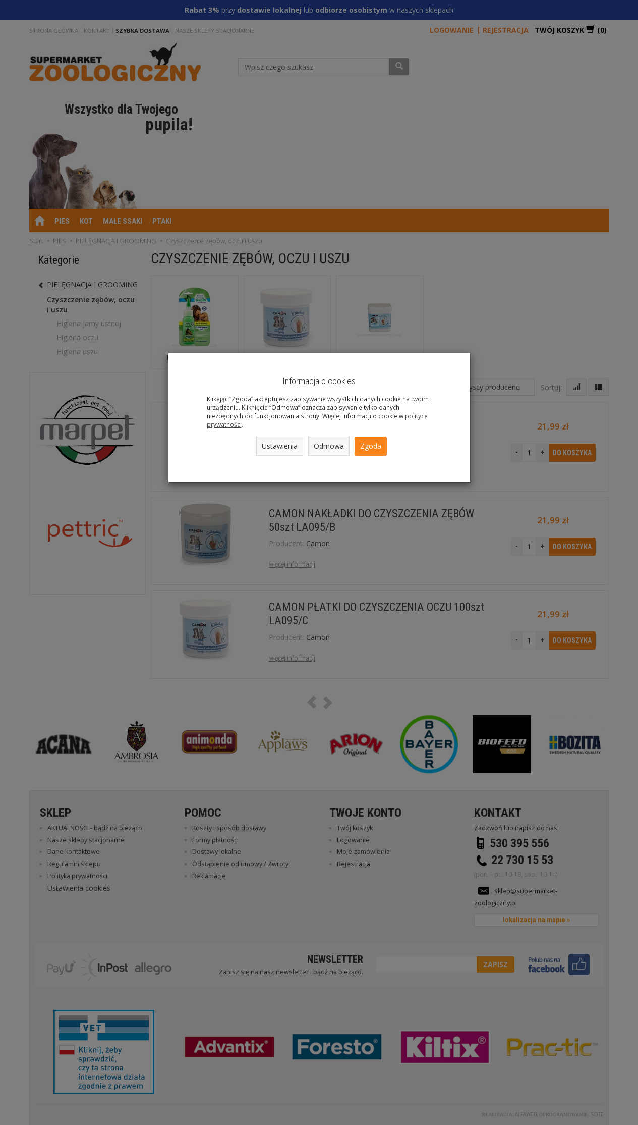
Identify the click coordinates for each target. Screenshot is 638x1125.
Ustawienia (280, 446)
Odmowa (329, 446)
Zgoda (370, 446)
